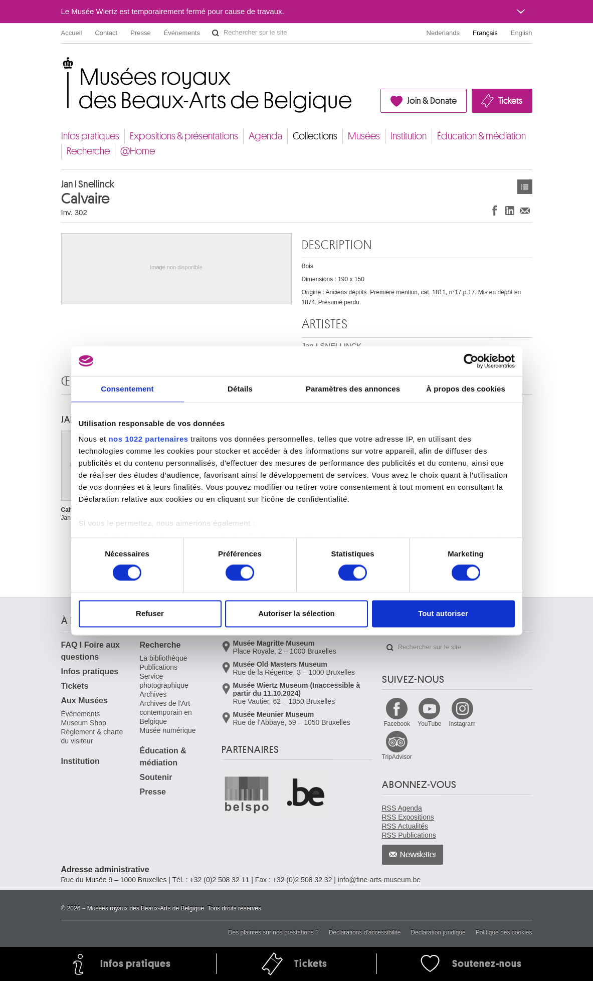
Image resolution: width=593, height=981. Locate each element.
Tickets (510, 100)
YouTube (429, 723)
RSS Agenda (402, 808)
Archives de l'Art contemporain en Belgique (166, 712)
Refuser (150, 613)
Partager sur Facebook (494, 210)
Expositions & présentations (184, 136)
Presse (140, 33)
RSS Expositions (408, 817)
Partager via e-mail (524, 210)
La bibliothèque (163, 658)
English (521, 33)
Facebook (396, 723)
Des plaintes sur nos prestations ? (273, 932)
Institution (408, 136)
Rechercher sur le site (215, 33)
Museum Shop (83, 723)
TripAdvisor (397, 756)
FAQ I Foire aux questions (90, 651)
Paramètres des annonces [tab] (353, 388)
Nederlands (443, 33)
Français (485, 33)
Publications (159, 667)
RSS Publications (409, 835)
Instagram (462, 723)
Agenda (265, 136)
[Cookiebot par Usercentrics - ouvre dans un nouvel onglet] (471, 360)
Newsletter (418, 855)
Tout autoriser (443, 613)
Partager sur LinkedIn (509, 210)
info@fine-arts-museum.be (379, 880)
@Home (137, 151)
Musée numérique (168, 730)
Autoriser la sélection (296, 613)
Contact (106, 33)
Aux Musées (84, 700)
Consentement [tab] (127, 388)
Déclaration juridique (438, 932)
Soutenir (156, 777)
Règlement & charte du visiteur (92, 736)
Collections (315, 136)
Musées (364, 136)
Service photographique (164, 680)
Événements (182, 33)
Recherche (88, 151)
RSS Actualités (405, 826)
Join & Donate (432, 100)
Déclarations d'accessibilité (365, 932)
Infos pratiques (90, 136)
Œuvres (524, 186)
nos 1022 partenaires (148, 439)
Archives (153, 694)
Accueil (71, 33)
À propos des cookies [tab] (465, 388)
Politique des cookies (504, 932)
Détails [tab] (240, 388)
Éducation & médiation (481, 136)
